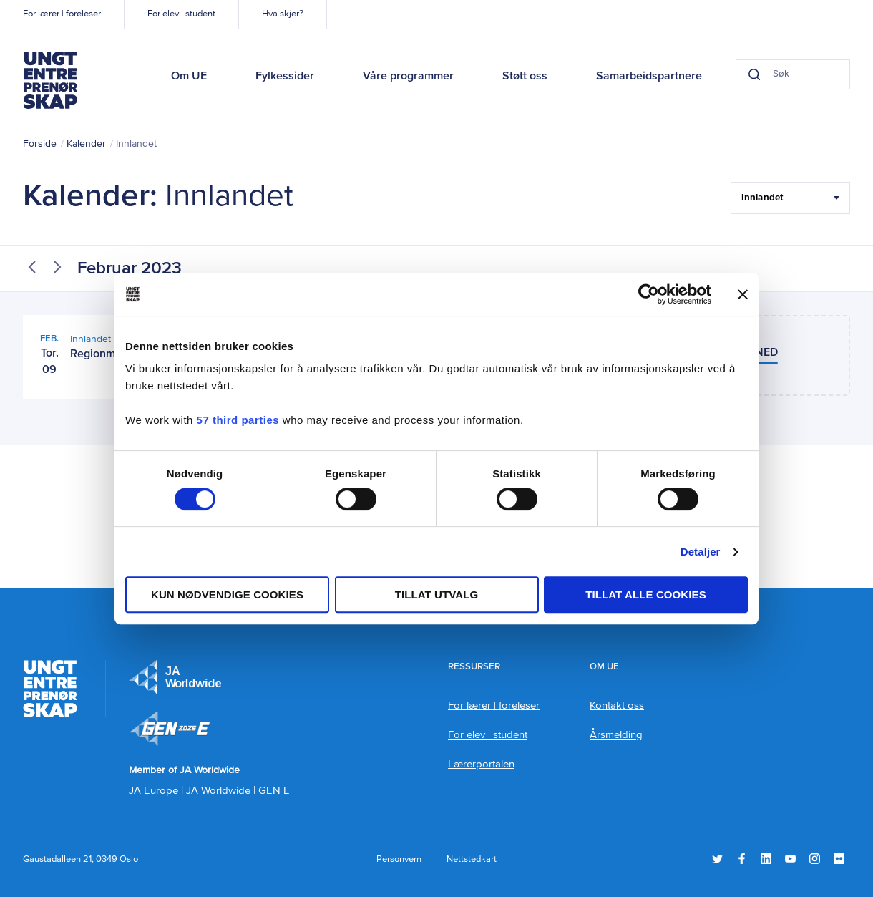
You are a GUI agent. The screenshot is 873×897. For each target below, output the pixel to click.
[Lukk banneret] (743, 294)
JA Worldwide (218, 790)
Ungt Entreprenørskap (50, 80)
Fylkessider (284, 76)
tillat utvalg (437, 594)
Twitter (717, 858)
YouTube (790, 858)
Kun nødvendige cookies (227, 594)
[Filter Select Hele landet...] (790, 198)
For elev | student (181, 14)
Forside (40, 144)
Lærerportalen (481, 764)
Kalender (86, 144)
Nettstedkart (472, 859)
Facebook (741, 858)
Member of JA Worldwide (169, 729)
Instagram (814, 858)
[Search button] (725, 74)
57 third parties (238, 420)
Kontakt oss (617, 705)
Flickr (839, 858)
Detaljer (701, 552)
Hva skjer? (282, 14)
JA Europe (175, 677)
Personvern (398, 859)
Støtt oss (524, 76)
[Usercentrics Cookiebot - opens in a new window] (648, 294)
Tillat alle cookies (645, 594)
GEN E (274, 790)
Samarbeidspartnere (649, 76)
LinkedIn (766, 858)
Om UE (189, 76)
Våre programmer (408, 76)
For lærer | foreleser (62, 14)
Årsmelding (616, 734)
